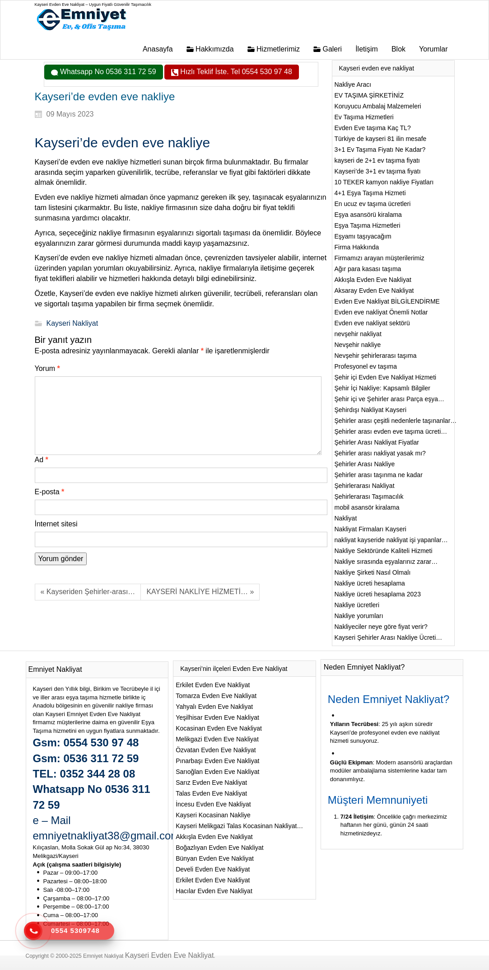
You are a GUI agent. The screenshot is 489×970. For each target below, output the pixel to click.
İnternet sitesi (56, 524)
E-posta (50, 492)
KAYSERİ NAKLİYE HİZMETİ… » (200, 591)
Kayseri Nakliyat (72, 323)
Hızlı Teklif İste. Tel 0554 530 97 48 (235, 71)
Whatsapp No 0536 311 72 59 (107, 71)
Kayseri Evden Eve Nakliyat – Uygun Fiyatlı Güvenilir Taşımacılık (93, 4)
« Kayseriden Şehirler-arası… (88, 591)
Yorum (47, 368)
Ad (41, 460)
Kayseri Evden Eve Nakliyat (169, 955)
